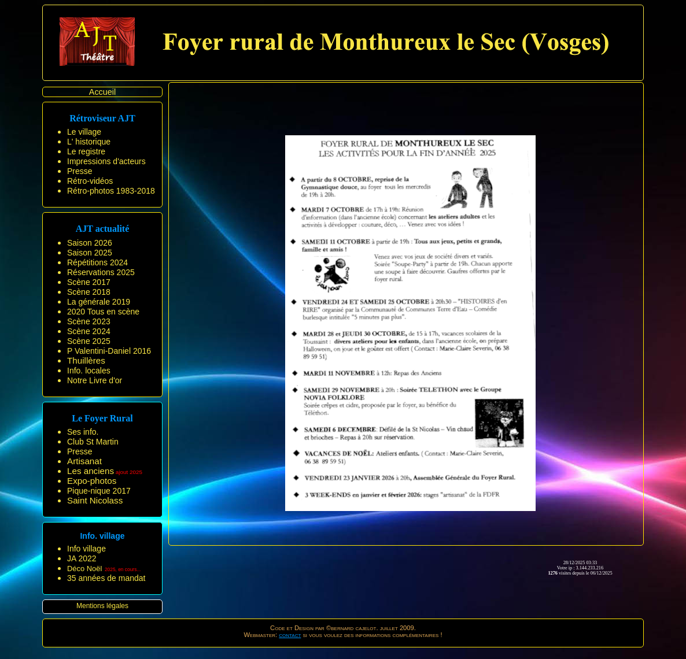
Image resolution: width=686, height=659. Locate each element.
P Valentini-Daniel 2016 (109, 351)
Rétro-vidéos (90, 181)
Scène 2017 (88, 282)
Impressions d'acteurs (106, 161)
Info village (86, 548)
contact (290, 634)
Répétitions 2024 (97, 262)
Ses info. (82, 431)
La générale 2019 (98, 301)
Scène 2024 (88, 331)
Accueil (102, 92)
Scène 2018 (88, 292)
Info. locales (88, 370)
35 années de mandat (106, 578)
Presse (80, 171)
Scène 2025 (88, 341)
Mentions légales (102, 606)
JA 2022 (82, 558)
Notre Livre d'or (94, 380)
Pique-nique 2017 (99, 490)
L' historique (88, 141)
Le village (84, 131)
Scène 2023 (88, 321)
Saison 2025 (89, 252)
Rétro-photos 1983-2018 (111, 190)
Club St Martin (93, 441)
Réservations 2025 (101, 272)
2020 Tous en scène (103, 311)
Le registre (86, 151)
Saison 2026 (89, 242)
